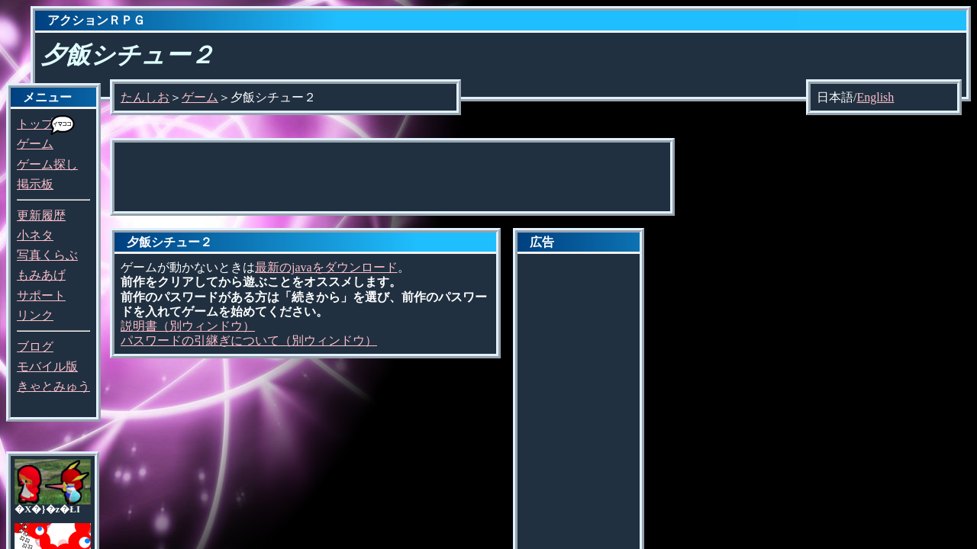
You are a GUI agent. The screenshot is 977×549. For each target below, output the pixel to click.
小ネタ (35, 235)
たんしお (145, 97)
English (875, 97)
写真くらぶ (47, 255)
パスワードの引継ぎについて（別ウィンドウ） (249, 340)
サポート (41, 295)
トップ (35, 123)
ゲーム (35, 143)
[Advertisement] (392, 177)
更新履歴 (41, 215)
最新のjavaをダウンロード (326, 267)
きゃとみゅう (53, 386)
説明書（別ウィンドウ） (188, 325)
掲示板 (35, 184)
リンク (35, 315)
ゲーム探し (47, 164)
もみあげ (41, 274)
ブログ (35, 346)
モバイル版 (47, 366)
